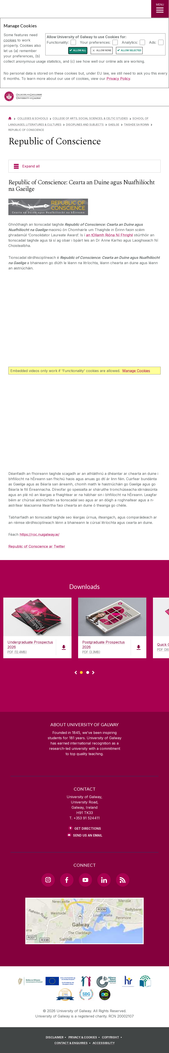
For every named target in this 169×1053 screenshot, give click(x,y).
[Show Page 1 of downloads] (81, 671)
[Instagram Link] (48, 879)
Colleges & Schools (32, 118)
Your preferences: (95, 42)
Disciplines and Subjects (85, 124)
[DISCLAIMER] (57, 1037)
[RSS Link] (122, 879)
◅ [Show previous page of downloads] (75, 672)
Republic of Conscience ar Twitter (36, 546)
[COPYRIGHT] (112, 1037)
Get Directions (87, 828)
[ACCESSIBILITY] (104, 1043)
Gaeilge (113, 124)
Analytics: (130, 42)
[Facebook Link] (66, 879)
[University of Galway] (23, 97)
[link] (46, 981)
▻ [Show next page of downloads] (93, 672)
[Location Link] (84, 940)
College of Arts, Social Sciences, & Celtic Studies (90, 118)
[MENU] (160, 9)
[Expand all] (84, 166)
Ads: (152, 42)
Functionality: (58, 42)
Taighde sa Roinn (136, 124)
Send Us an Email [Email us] (87, 835)
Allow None (103, 50)
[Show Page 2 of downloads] (87, 671)
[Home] (9, 118)
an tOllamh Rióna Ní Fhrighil (109, 235)
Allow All (79, 50)
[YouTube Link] (85, 879)
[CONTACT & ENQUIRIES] (73, 1043)
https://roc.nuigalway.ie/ (39, 534)
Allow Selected (131, 50)
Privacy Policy (118, 78)
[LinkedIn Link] (103, 879)
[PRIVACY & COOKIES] (84, 1037)
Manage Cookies (136, 371)
